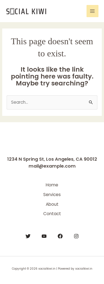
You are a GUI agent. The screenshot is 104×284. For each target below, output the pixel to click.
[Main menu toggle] (92, 11)
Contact (52, 214)
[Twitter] (28, 236)
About (52, 204)
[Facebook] (60, 236)
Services (52, 194)
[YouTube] (44, 236)
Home (52, 185)
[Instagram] (76, 236)
